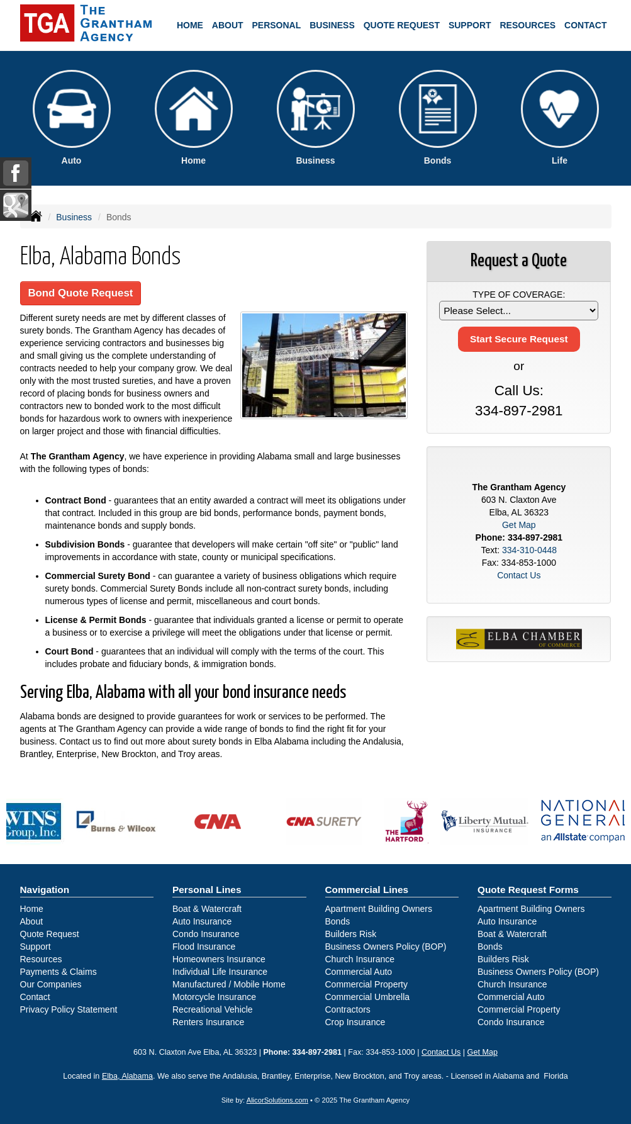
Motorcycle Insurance (214, 997)
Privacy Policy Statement (69, 1009)
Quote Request (49, 934)
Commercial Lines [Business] (367, 889)
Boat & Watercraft (207, 909)
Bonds (337, 921)
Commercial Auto (359, 972)
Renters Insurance (208, 1022)
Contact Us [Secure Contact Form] (518, 575)
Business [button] (332, 25)
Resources (41, 959)
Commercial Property (366, 984)
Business (74, 217)
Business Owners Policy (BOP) (386, 946)
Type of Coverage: (518, 294)
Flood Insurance (203, 946)
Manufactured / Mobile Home (229, 984)
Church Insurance (360, 959)
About (227, 25)
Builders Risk (351, 934)
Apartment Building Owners (378, 909)
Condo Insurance (206, 934)
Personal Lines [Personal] (207, 889)
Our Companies (51, 984)
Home (190, 25)
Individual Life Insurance (219, 972)
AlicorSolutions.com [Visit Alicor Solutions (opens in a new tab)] (277, 1100)
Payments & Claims (58, 972)
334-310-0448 (529, 550)
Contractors (348, 1009)
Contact (585, 25)
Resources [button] (528, 25)
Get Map (519, 525)
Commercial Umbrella (367, 997)
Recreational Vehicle (212, 1009)
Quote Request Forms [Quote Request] (528, 889)
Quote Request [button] (402, 25)
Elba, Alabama (127, 1076)
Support (35, 946)
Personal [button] (276, 25)
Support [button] (470, 25)
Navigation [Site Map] (45, 889)
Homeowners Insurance (218, 959)
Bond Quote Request (80, 293)
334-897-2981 (518, 411)
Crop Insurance (355, 1022)
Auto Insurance (202, 921)
